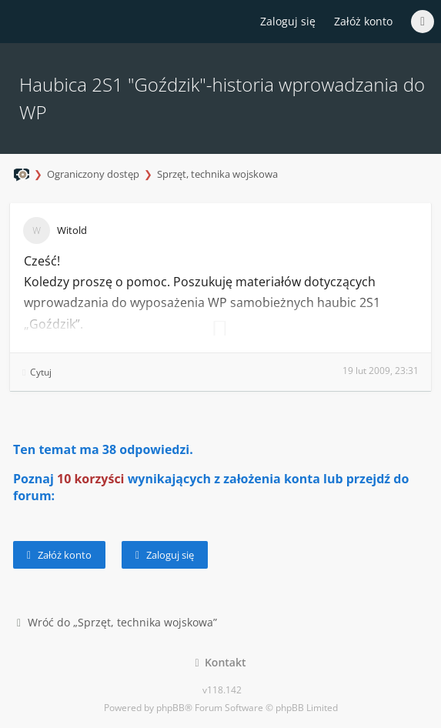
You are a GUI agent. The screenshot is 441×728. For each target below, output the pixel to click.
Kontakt (220, 662)
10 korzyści (91, 478)
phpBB (170, 707)
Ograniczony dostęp (93, 174)
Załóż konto (363, 21)
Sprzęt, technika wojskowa (217, 174)
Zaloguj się (164, 555)
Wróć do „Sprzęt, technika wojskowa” (117, 622)
